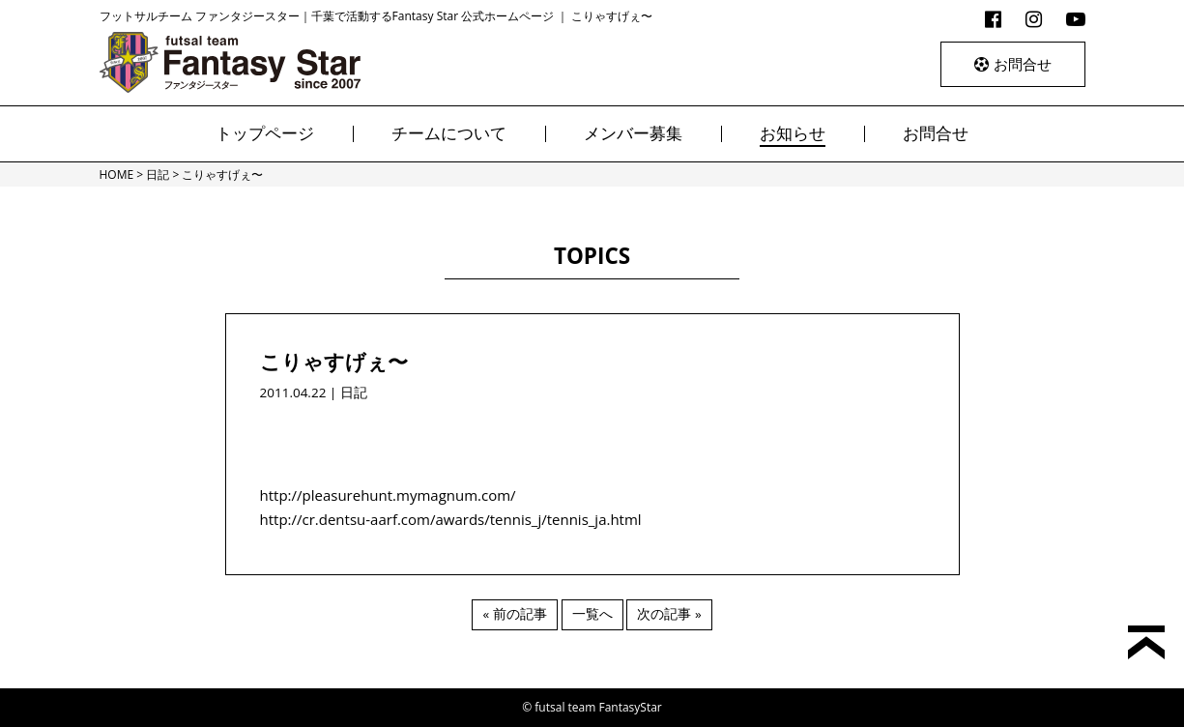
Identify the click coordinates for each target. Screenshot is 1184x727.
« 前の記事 (514, 614)
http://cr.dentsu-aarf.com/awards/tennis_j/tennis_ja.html (451, 519)
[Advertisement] (592, 433)
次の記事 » (669, 614)
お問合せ (1013, 63)
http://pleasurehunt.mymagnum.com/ (388, 495)
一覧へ (592, 614)
